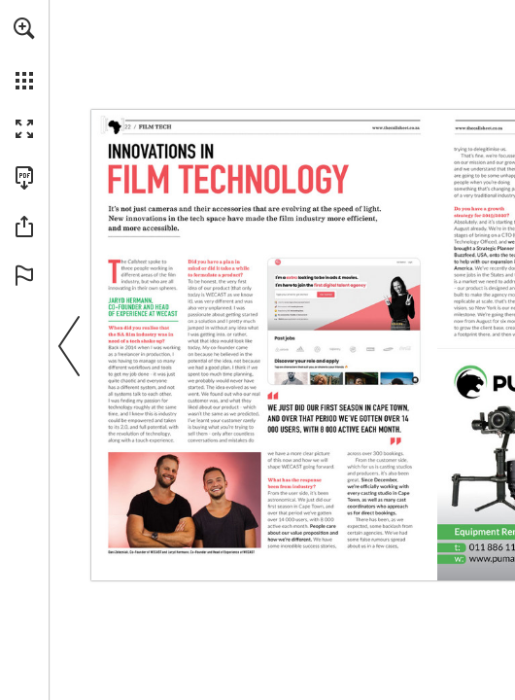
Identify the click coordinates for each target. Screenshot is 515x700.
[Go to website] (396, 127)
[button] (24, 28)
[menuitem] (24, 53)
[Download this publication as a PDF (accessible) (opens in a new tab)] (24, 178)
